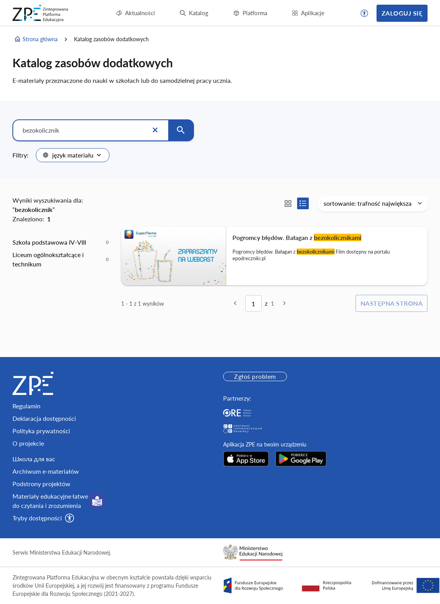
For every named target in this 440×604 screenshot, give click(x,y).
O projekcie (28, 443)
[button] (364, 13)
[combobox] (72, 155)
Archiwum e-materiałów (45, 471)
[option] (60, 242)
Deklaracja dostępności (44, 418)
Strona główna (36, 39)
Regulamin (26, 406)
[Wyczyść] (155, 130)
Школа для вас (33, 458)
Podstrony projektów (41, 483)
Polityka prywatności (41, 430)
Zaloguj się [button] (402, 13)
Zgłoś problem (255, 376)
